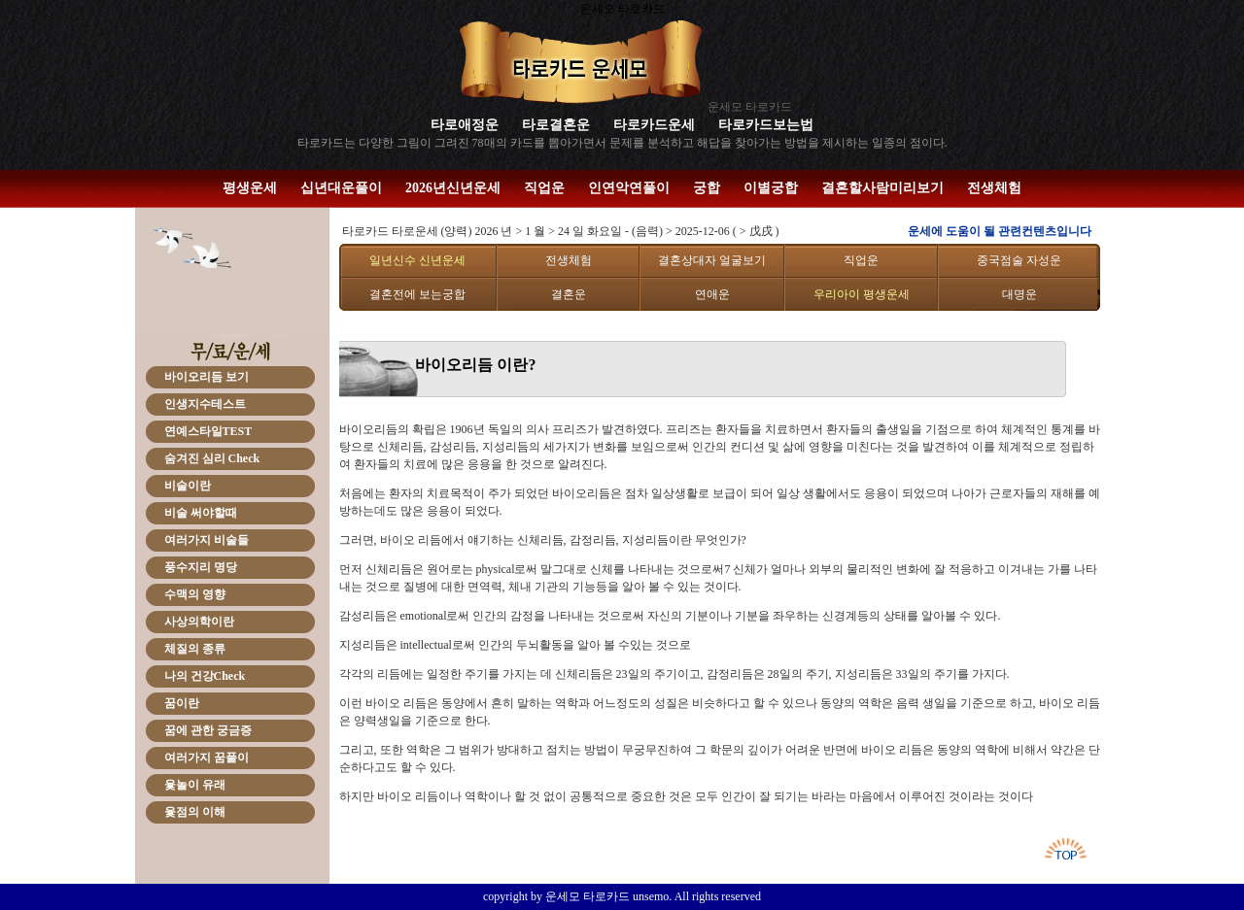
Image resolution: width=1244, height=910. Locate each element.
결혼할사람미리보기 (882, 188)
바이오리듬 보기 (206, 377)
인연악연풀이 (629, 188)
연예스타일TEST (208, 431)
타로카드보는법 (765, 125)
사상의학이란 (199, 621)
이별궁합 (770, 188)
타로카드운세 (654, 125)
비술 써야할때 (200, 513)
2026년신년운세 (453, 188)
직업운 (544, 188)
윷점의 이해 (194, 812)
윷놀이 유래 (194, 785)
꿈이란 (181, 703)
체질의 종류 (194, 649)
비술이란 (187, 485)
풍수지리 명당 (200, 567)
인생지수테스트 (205, 404)
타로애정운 (465, 125)
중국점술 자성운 (1019, 260)
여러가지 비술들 (206, 540)
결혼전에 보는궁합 (417, 294)
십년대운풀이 (341, 188)
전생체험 (994, 188)
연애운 (712, 294)
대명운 (1019, 294)
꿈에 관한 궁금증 (208, 730)
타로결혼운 (556, 125)
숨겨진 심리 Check (212, 458)
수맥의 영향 (194, 594)
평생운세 (250, 188)
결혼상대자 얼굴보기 (712, 260)
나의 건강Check (205, 676)
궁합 (706, 188)
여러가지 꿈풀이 (206, 757)
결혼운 (568, 294)
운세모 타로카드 (750, 107)
